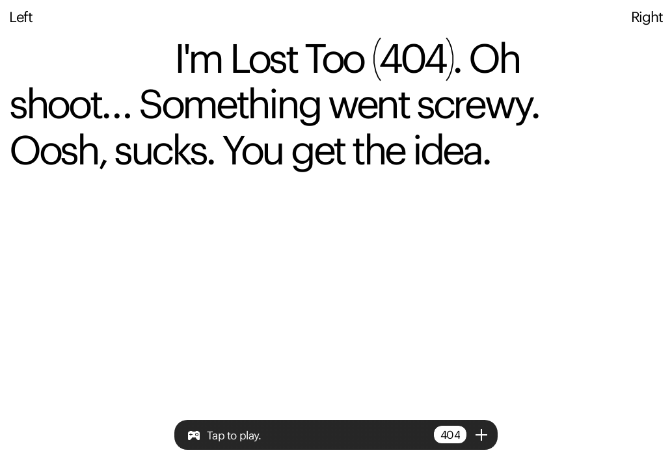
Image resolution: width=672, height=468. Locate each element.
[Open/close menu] (481, 435)
